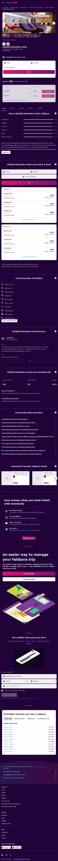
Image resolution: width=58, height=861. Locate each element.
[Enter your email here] (31, 686)
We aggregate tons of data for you (30, 775)
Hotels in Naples (8, 746)
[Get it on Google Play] (6, 847)
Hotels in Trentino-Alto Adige (36, 7)
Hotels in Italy (23, 7)
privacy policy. (32, 698)
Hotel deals (5, 7)
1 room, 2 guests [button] (9, 67)
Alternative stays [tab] (19, 718)
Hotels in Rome (8, 727)
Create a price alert (26, 530)
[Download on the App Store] (16, 847)
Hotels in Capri (8, 741)
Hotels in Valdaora (49, 7)
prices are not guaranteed (39, 766)
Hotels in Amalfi (8, 732)
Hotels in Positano (9, 739)
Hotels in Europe (14, 7)
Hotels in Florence (9, 734)
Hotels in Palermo (9, 749)
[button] (3, 3)
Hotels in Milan (8, 729)
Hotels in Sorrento (9, 744)
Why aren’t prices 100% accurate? (30, 778)
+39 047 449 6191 (7, 54)
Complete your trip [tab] (43, 718)
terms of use (24, 698)
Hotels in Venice (8, 736)
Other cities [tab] (8, 718)
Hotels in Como (8, 751)
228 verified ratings (19, 57)
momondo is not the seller (30, 772)
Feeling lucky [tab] (31, 718)
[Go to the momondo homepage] (11, 2)
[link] (29, 538)
